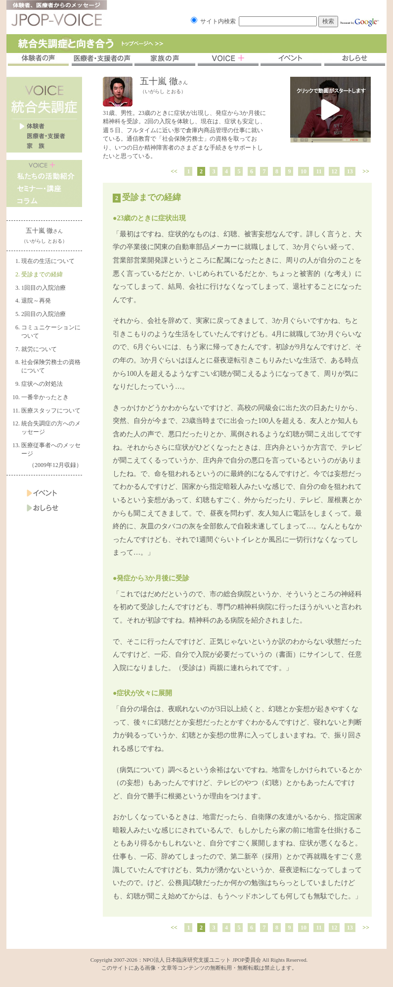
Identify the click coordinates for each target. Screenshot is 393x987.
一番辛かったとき (45, 397)
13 (350, 171)
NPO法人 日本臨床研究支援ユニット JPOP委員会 (202, 960)
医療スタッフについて (51, 410)
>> (365, 171)
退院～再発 (36, 300)
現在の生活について (48, 261)
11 (318, 171)
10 (303, 171)
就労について (39, 349)
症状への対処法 (42, 383)
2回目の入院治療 (43, 314)
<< (174, 171)
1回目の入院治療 (43, 287)
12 (334, 171)
